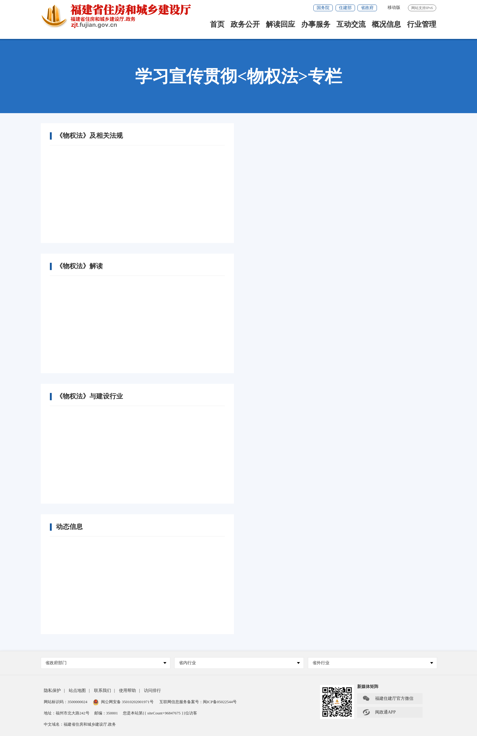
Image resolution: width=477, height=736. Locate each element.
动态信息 (69, 526)
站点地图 (77, 690)
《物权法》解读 (79, 266)
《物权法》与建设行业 (89, 396)
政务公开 (245, 24)
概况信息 (386, 24)
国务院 (323, 7)
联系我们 (102, 690)
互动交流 (351, 24)
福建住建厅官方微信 (387, 698)
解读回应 (280, 24)
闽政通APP (379, 712)
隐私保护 (52, 690)
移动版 (394, 7)
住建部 (345, 7)
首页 (217, 24)
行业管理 (421, 24)
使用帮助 (127, 690)
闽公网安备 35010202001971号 (123, 702)
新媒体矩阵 (367, 686)
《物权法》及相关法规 (89, 135)
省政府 (367, 7)
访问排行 (152, 690)
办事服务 (315, 24)
